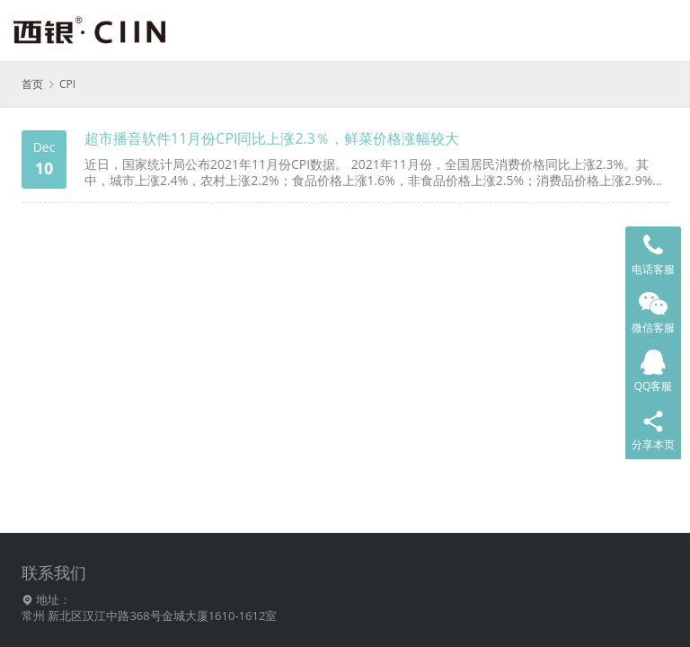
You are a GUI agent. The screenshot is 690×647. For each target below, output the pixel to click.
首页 (32, 84)
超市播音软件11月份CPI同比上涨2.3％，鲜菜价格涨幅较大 (271, 138)
